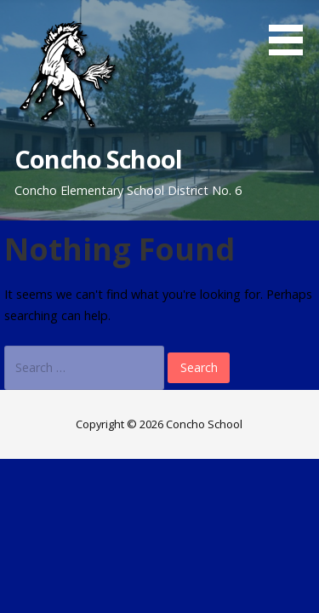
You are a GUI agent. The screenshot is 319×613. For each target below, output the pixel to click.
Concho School (98, 158)
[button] (292, 30)
